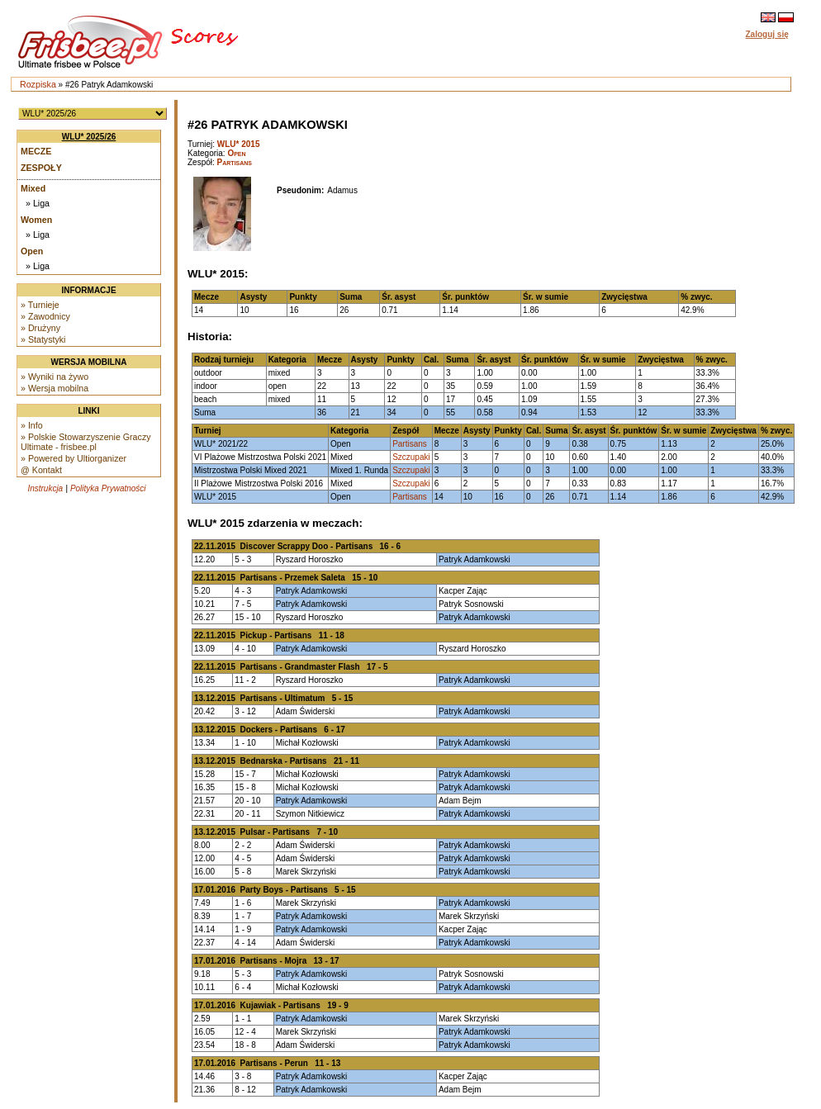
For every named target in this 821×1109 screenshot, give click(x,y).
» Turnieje (40, 305)
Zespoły (41, 168)
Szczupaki (411, 457)
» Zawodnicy (45, 316)
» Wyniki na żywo (54, 377)
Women (36, 220)
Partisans (234, 162)
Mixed (33, 188)
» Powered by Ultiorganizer (73, 458)
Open (32, 251)
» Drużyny (40, 328)
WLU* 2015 (238, 144)
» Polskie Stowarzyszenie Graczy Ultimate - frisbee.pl (86, 442)
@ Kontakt (41, 470)
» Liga (38, 203)
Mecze (36, 151)
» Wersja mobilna (54, 388)
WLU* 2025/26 (89, 136)
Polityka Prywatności (108, 488)
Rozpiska (38, 84)
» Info (32, 425)
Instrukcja (45, 488)
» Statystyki (43, 339)
